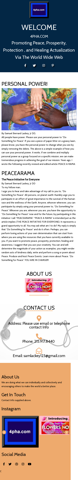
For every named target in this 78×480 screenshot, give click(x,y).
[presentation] (4, 432)
